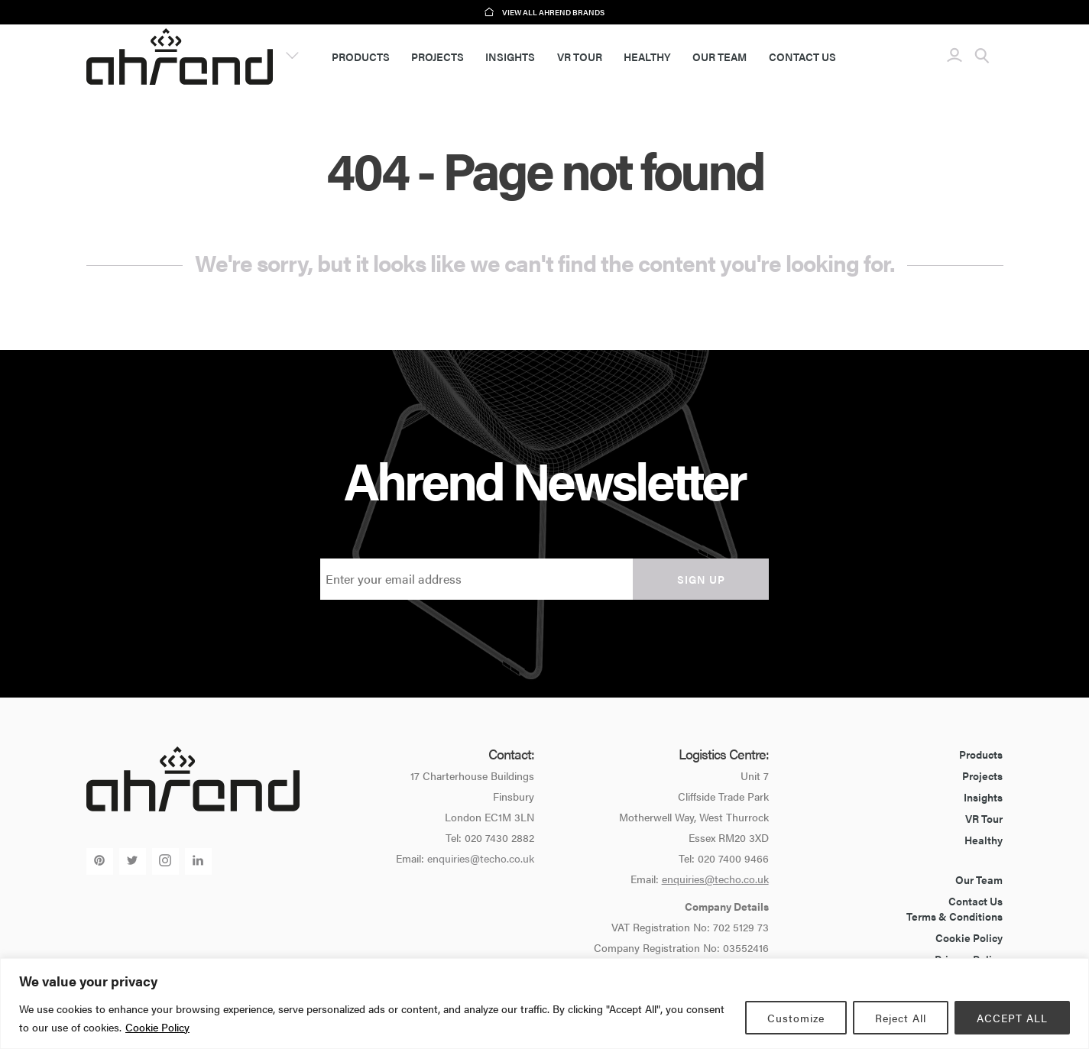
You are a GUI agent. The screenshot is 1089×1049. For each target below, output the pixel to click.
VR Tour (579, 56)
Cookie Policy (157, 1026)
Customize (796, 1017)
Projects (437, 56)
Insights (510, 56)
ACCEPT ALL (1012, 1017)
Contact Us (802, 56)
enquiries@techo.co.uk (480, 858)
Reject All (900, 1017)
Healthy (647, 56)
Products (361, 56)
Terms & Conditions (954, 916)
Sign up (701, 579)
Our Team (719, 56)
